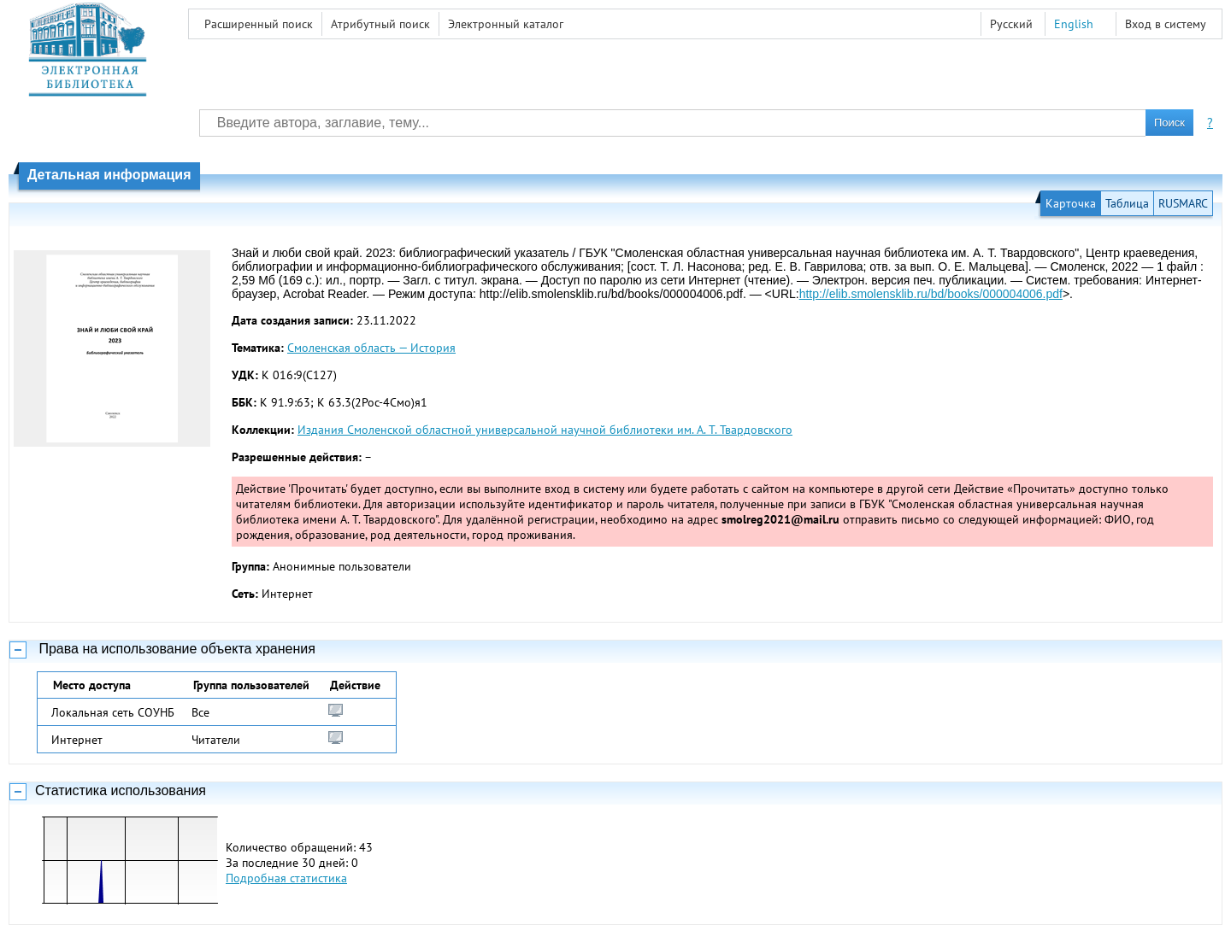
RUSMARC (1183, 203)
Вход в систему (1165, 24)
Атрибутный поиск (380, 24)
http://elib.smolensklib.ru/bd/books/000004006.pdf (931, 294)
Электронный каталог (505, 24)
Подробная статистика (286, 878)
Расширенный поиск (258, 24)
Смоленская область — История (371, 347)
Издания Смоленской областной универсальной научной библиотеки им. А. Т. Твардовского (544, 429)
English (1073, 24)
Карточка (1070, 203)
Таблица (1127, 203)
